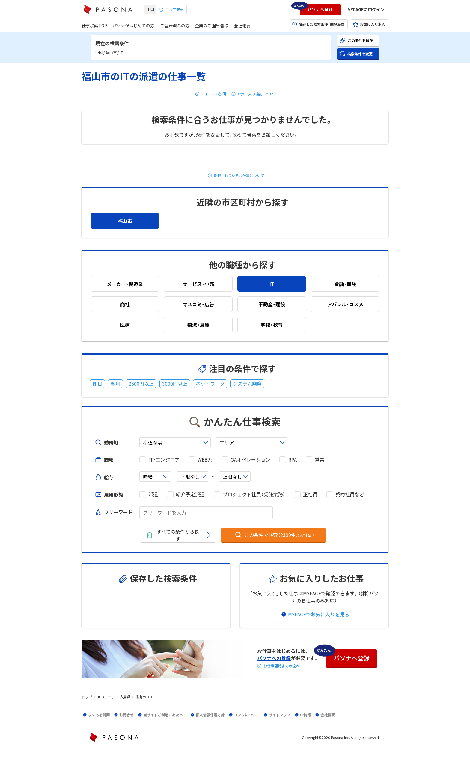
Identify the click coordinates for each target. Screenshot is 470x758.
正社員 (310, 494)
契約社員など (349, 494)
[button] (320, 9)
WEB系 (205, 459)
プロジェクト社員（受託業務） (254, 494)
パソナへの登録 (274, 658)
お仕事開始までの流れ (281, 666)
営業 (319, 459)
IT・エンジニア (164, 459)
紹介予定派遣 (190, 494)
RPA (292, 459)
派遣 (153, 494)
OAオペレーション (250, 459)
